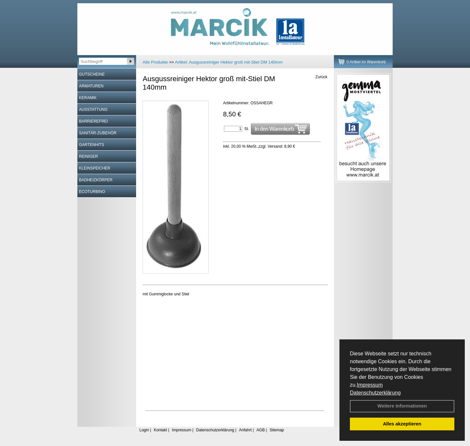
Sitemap (277, 430)
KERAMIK (88, 98)
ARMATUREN (91, 86)
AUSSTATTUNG (93, 109)
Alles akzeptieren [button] (402, 423)
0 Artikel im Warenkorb (366, 62)
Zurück (321, 77)
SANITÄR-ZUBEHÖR (98, 133)
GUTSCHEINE (92, 74)
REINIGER (88, 156)
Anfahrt (245, 430)
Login (144, 430)
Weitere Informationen (402, 406)
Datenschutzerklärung (375, 392)
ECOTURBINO (92, 191)
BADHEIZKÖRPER (96, 180)
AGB (261, 430)
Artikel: (228, 62)
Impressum (370, 385)
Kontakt (160, 430)
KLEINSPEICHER (94, 168)
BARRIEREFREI (93, 121)
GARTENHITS (91, 144)
